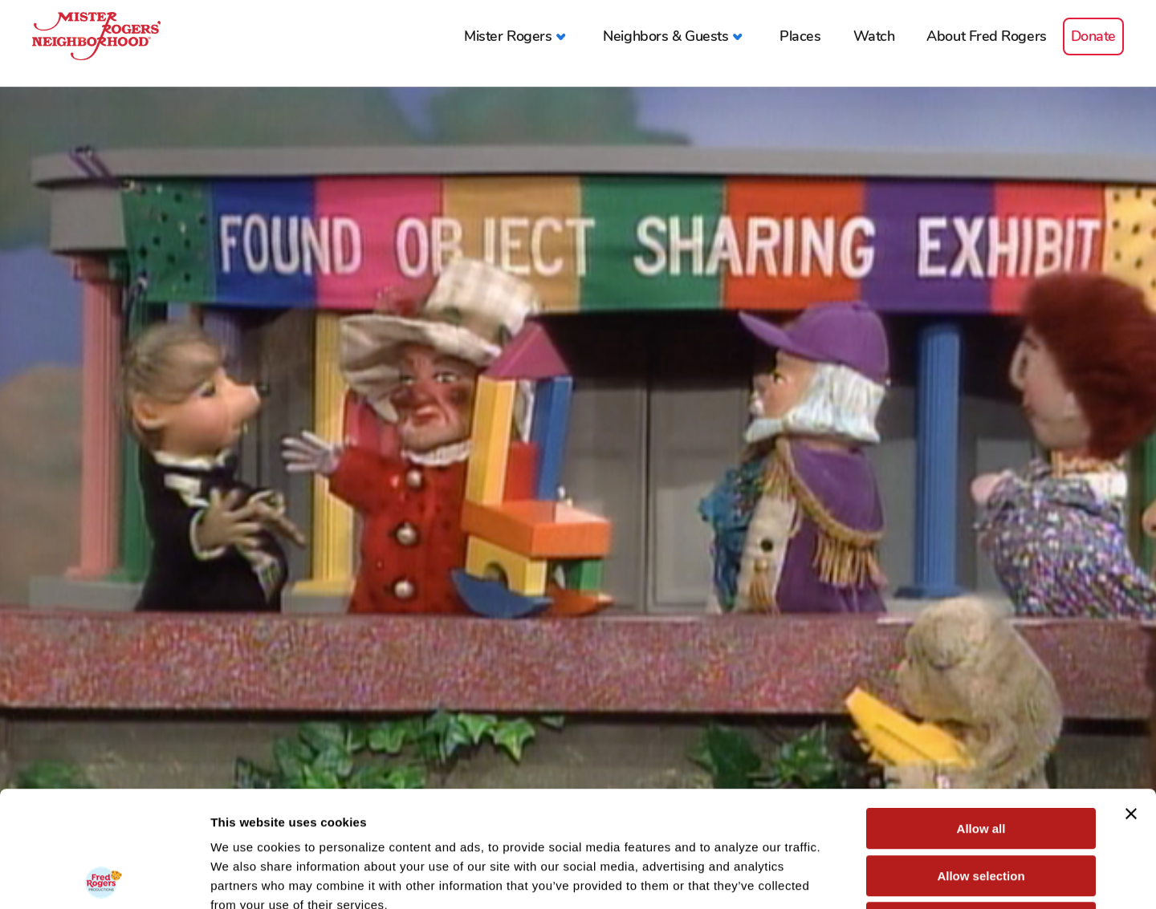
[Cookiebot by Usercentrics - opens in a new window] (104, 878)
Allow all (981, 713)
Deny (981, 807)
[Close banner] (1131, 698)
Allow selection (980, 760)
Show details (842, 877)
